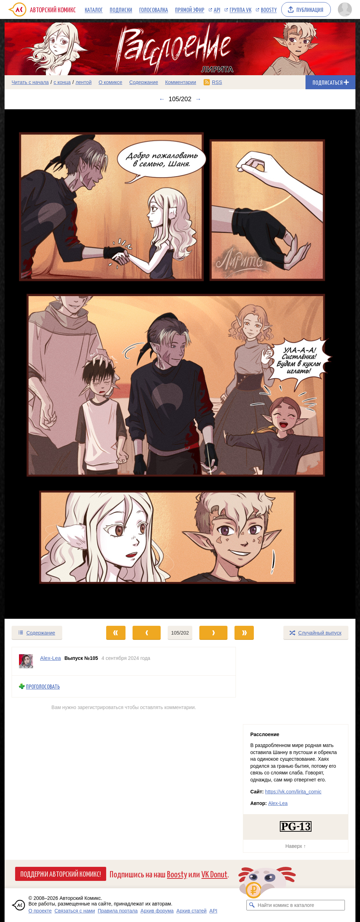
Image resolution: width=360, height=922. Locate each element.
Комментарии (180, 82)
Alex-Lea (278, 803)
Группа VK (240, 9)
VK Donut (214, 873)
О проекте (40, 911)
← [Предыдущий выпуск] (162, 99)
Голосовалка (153, 9)
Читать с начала (30, 82)
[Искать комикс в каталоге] (252, 905)
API (217, 9)
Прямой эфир (189, 9)
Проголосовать (43, 686)
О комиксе (110, 82)
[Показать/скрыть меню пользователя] (344, 9)
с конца (62, 82)
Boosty (269, 9)
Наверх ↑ (295, 846)
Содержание (143, 82)
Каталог (94, 9)
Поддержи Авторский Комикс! (60, 873)
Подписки (121, 9)
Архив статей (191, 911)
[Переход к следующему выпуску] (180, 364)
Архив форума (157, 911)
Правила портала (118, 911)
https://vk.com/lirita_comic (293, 791)
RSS (217, 82)
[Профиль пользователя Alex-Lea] (26, 661)
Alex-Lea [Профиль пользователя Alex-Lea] (50, 658)
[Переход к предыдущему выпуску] (48, 364)
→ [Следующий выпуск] (198, 99)
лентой (84, 82)
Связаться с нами (74, 911)
